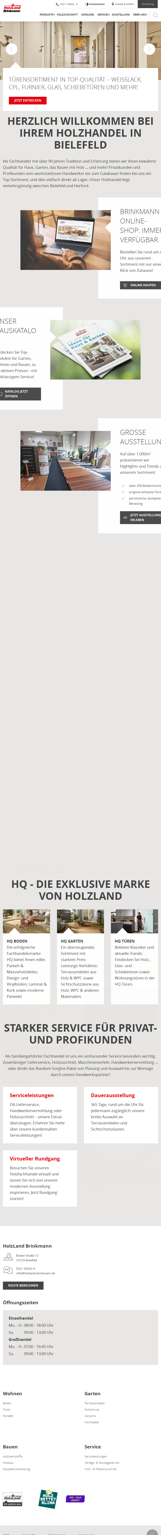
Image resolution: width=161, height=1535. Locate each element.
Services (102, 14)
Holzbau (8, 1463)
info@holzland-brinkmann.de (35, 1273)
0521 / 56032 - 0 (67, 4)
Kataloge (87, 14)
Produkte (46, 14)
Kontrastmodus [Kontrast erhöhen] (96, 4)
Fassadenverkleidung (16, 1469)
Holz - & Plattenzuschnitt (101, 1469)
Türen (6, 1409)
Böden (7, 1403)
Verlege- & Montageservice (102, 1463)
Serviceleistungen (96, 1456)
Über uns (139, 14)
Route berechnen (23, 1285)
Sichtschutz (92, 1409)
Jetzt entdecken (27, 100)
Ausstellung (121, 14)
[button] (149, 49)
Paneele (8, 1416)
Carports (90, 1416)
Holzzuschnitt (67, 14)
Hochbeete (92, 1422)
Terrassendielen (95, 1403)
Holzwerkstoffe (12, 1456)
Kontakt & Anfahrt (122, 4)
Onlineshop (148, 4)
